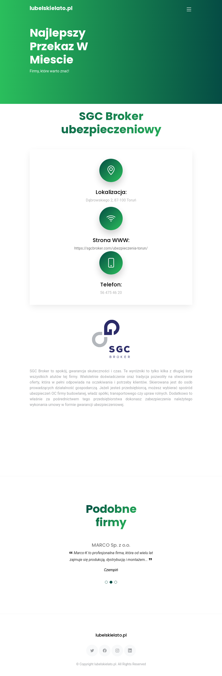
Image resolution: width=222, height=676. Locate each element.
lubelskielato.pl (51, 8)
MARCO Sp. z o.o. (111, 545)
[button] (106, 582)
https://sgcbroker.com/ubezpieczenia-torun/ (111, 248)
